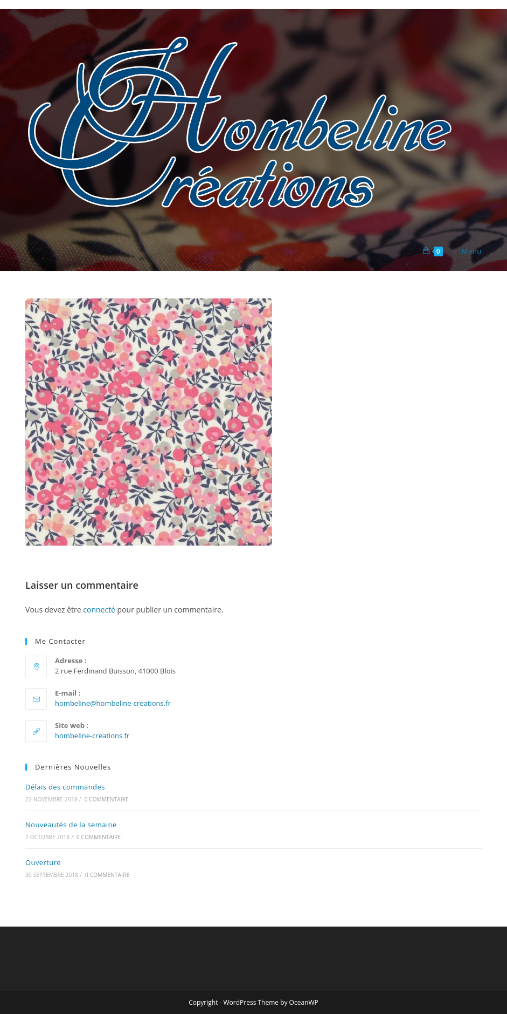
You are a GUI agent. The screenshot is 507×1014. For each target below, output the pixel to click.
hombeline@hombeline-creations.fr (113, 703)
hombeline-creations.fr (92, 735)
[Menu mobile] (463, 251)
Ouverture (43, 862)
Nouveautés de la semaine (71, 824)
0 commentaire (106, 799)
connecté (99, 609)
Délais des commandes (65, 787)
